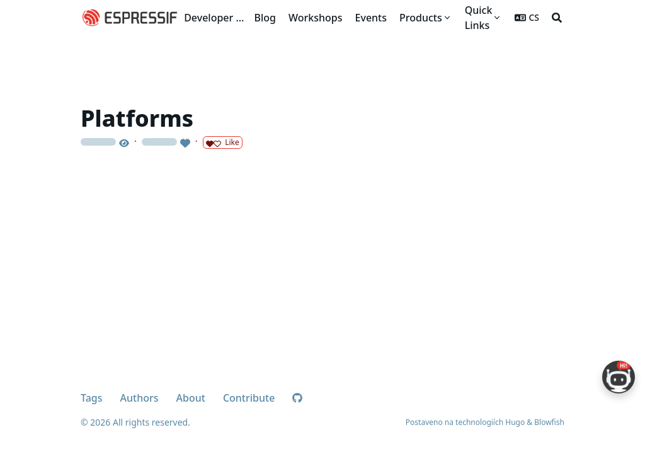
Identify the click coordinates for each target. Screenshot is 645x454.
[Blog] (265, 17)
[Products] (425, 17)
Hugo (515, 422)
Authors (139, 398)
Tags (92, 398)
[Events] (371, 17)
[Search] (557, 18)
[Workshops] (315, 17)
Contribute (249, 398)
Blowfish (549, 422)
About (190, 398)
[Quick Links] (484, 18)
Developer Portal (216, 18)
